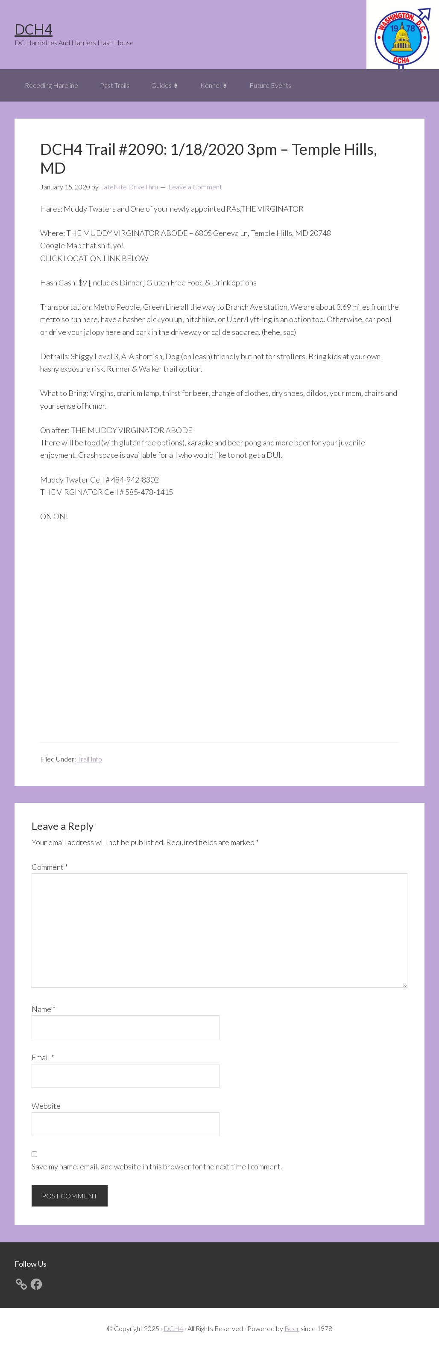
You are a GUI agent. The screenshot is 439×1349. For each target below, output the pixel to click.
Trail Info (89, 759)
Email (43, 1057)
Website (46, 1106)
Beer (291, 1328)
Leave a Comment (195, 187)
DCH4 (34, 29)
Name (44, 1009)
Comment (50, 867)
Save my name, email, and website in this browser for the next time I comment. (157, 1166)
